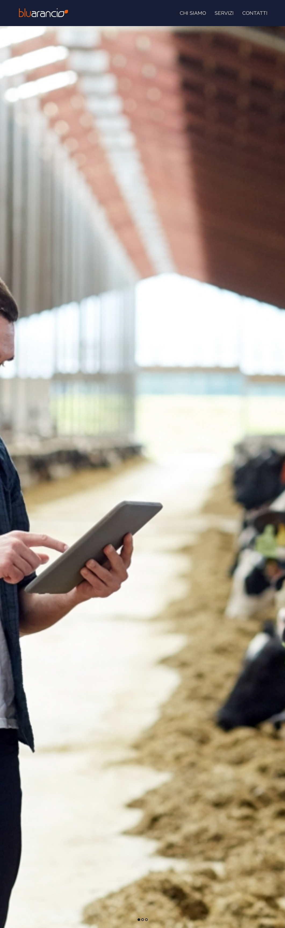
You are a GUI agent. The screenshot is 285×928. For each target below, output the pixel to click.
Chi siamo (193, 13)
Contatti (255, 13)
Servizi (224, 13)
